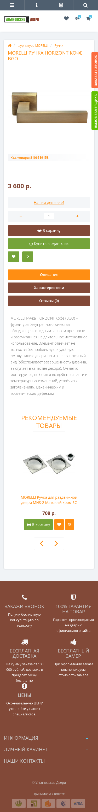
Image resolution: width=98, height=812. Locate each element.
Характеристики (49, 287)
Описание (49, 274)
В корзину (38, 524)
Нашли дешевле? (49, 202)
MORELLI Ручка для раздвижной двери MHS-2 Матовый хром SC (49, 500)
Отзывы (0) (49, 300)
